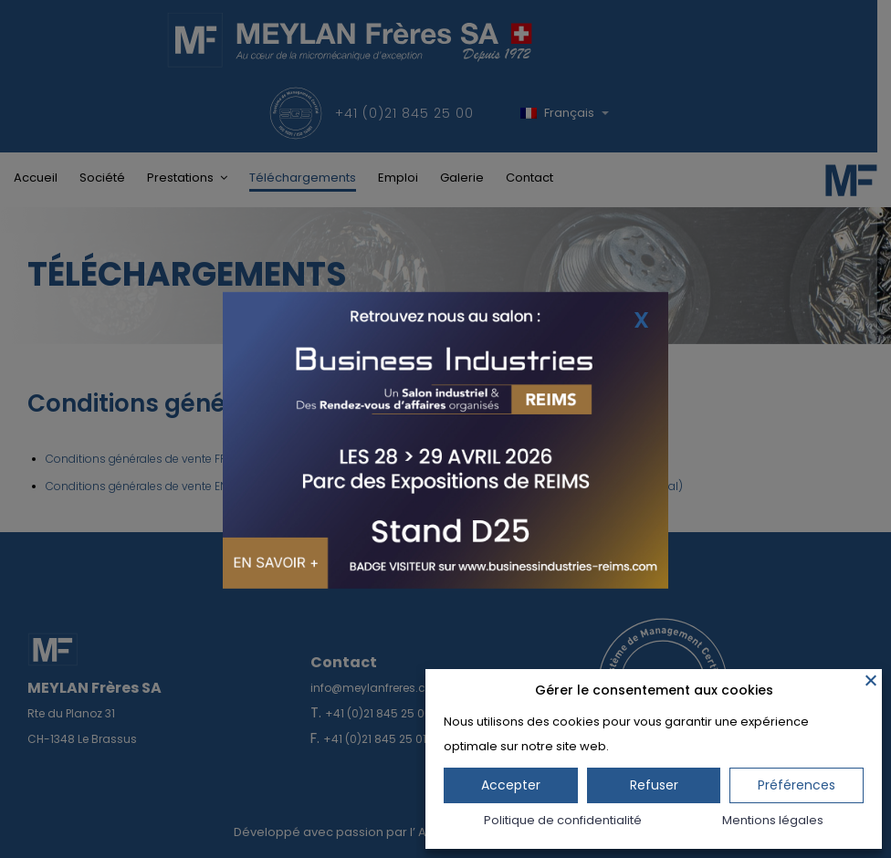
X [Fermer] (641, 319)
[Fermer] (871, 680)
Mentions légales (772, 820)
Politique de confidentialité (563, 820)
